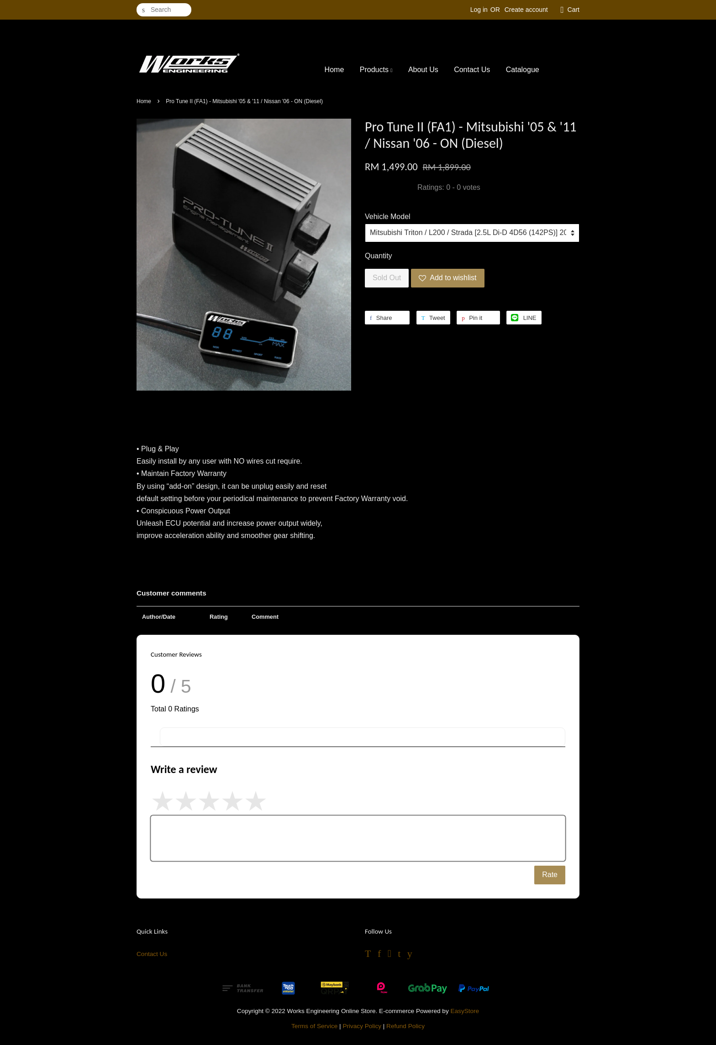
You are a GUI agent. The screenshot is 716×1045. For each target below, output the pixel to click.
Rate (550, 874)
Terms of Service (314, 1026)
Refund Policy (405, 1026)
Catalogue (522, 69)
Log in (479, 9)
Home (334, 69)
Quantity (378, 256)
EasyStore (464, 1011)
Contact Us (472, 69)
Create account (526, 9)
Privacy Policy (361, 1026)
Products (376, 69)
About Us (423, 69)
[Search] (164, 9)
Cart (573, 9)
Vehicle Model (388, 216)
